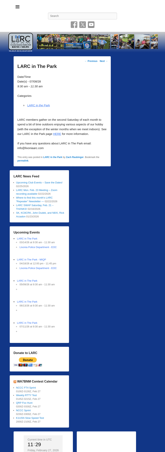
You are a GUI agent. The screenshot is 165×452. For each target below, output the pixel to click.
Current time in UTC (40, 439)
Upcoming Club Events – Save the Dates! (39, 182)
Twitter (82, 24)
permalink (23, 160)
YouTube (91, 24)
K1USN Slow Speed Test (30, 417)
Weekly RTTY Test (26, 395)
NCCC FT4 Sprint (26, 387)
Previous (91, 61)
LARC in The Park (27, 238)
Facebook (74, 24)
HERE (57, 133)
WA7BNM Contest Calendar (37, 381)
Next (104, 61)
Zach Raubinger (75, 157)
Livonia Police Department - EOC (38, 247)
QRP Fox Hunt (24, 402)
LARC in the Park (38, 105)
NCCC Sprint (23, 410)
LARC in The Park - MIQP (31, 259)
